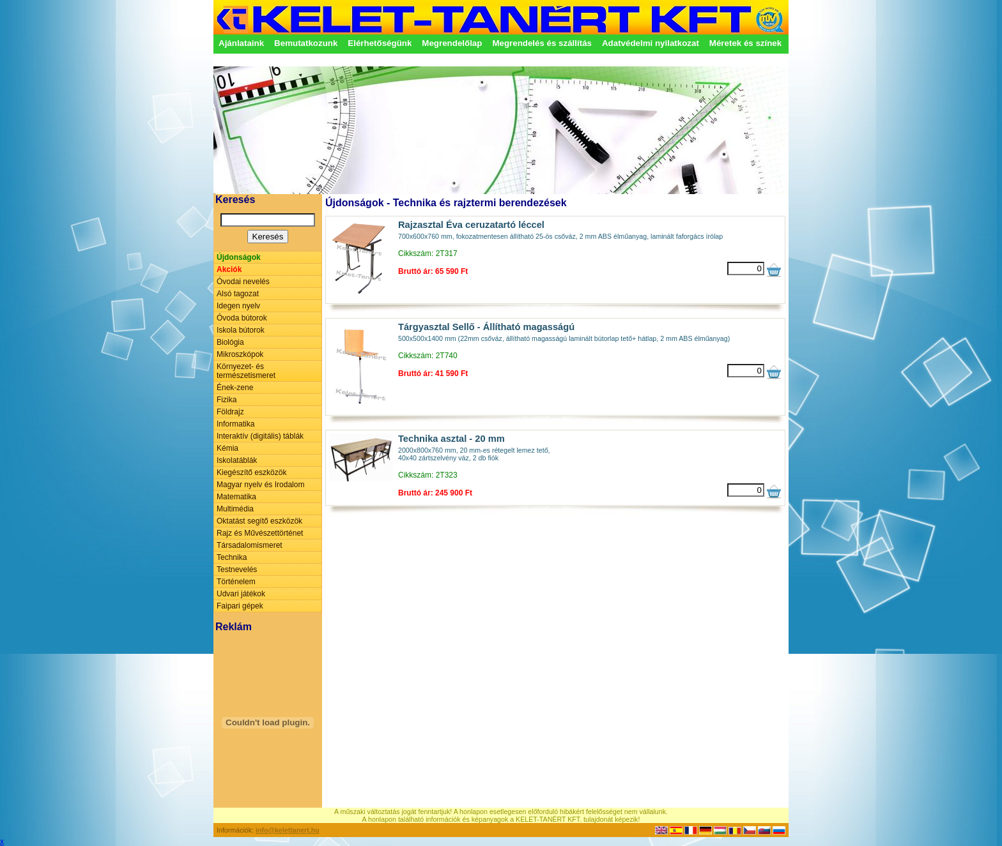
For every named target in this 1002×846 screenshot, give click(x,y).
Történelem (236, 581)
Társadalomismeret (249, 545)
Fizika (226, 399)
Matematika (236, 496)
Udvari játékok (241, 593)
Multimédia (235, 508)
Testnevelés (237, 569)
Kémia (227, 448)
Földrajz (230, 411)
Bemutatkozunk (305, 43)
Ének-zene (235, 387)
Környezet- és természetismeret (246, 371)
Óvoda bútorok (242, 317)
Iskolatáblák (237, 460)
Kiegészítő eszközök (251, 472)
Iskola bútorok (241, 330)
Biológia (230, 342)
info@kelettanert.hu (288, 830)
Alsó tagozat (238, 293)
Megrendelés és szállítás (542, 43)
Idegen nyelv (238, 305)
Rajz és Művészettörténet (260, 533)
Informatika (235, 423)
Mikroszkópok (240, 354)
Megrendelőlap (452, 43)
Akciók (229, 269)
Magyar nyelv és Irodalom (260, 484)
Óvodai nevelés (243, 281)
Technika (232, 557)
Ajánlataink (241, 43)
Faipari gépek (240, 605)
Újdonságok (239, 257)
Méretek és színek (745, 43)
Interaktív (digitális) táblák (260, 436)
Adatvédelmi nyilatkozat (650, 43)
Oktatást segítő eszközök (259, 521)
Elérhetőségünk (380, 43)
